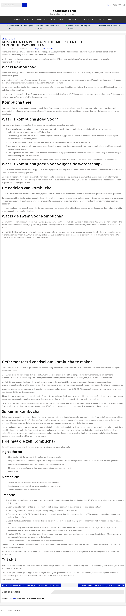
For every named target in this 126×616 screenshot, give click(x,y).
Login (109, 5)
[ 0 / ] (119, 5)
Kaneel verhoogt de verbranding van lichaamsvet (100, 585)
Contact (28, 20)
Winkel (17, 20)
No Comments (47, 49)
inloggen (12, 598)
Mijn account (57, 20)
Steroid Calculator (94, 20)
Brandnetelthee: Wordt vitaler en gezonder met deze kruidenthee (32, 585)
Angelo (37, 49)
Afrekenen (42, 20)
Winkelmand (74, 20)
